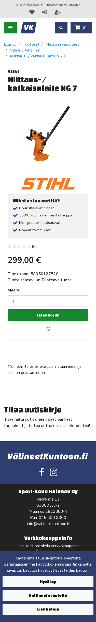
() (81, 28)
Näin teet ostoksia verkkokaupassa (48, 546)
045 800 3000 (29, 5)
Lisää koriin (48, 315)
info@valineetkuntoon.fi (63, 5)
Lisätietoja (48, 609)
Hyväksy (48, 581)
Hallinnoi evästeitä (48, 595)
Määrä (13, 290)
